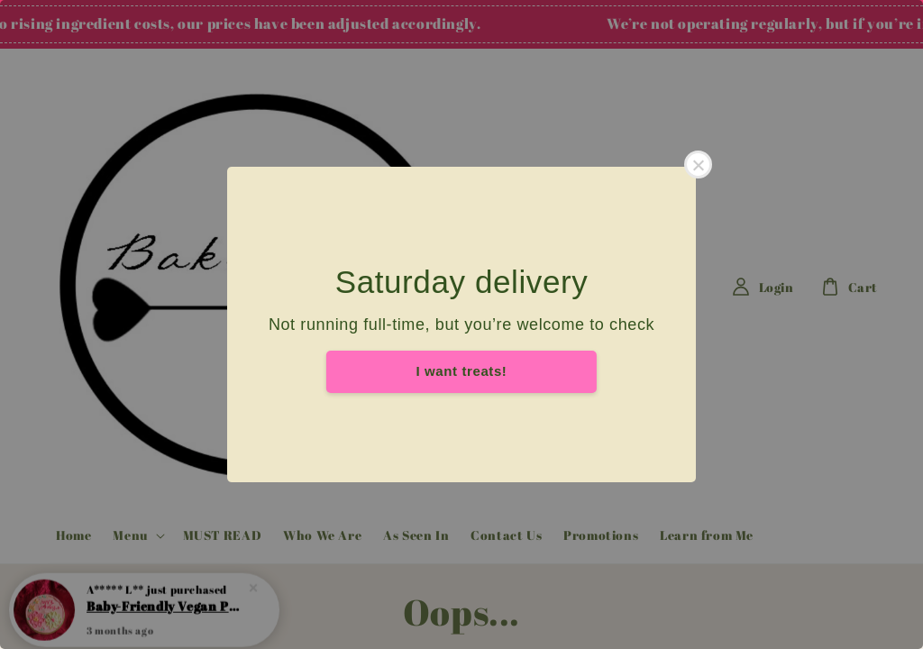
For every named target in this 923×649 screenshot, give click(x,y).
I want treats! (461, 371)
